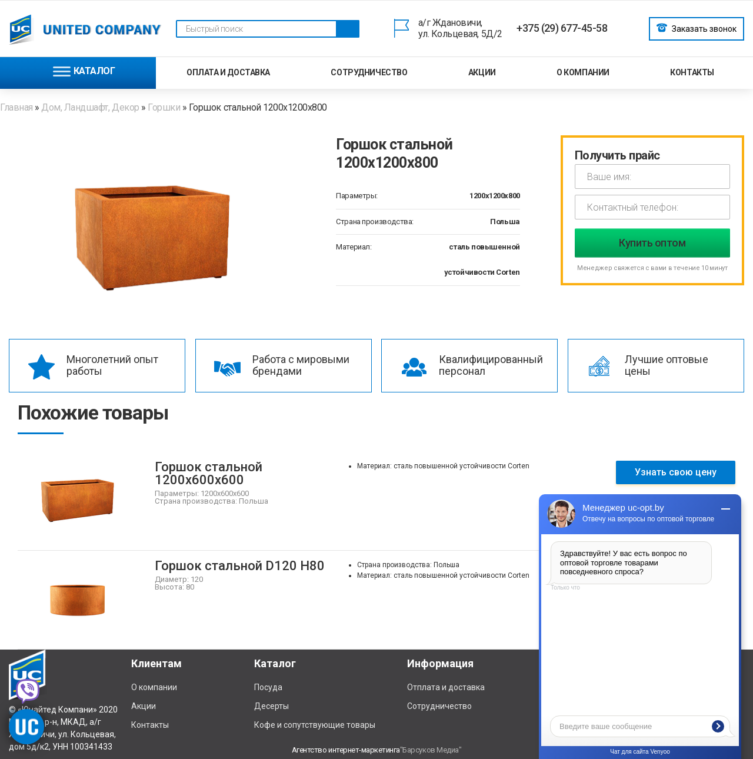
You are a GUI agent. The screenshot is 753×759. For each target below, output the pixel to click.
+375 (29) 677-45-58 (562, 28)
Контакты (692, 72)
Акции (482, 72)
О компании (583, 72)
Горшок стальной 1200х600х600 (208, 473)
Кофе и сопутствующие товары (314, 725)
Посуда (268, 687)
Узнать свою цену (676, 472)
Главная (17, 107)
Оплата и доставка (228, 72)
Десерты (271, 706)
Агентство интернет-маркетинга (346, 749)
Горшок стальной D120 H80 (240, 565)
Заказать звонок (697, 28)
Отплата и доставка (446, 687)
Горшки (164, 107)
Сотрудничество (369, 72)
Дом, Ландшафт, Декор (90, 107)
